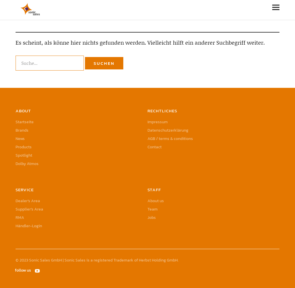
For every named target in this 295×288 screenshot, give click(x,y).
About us (156, 201)
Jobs (152, 218)
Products (24, 147)
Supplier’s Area (29, 209)
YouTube (37, 270)
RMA (20, 218)
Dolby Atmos (27, 164)
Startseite (25, 122)
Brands (22, 130)
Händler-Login (29, 226)
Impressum (158, 122)
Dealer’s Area (28, 201)
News (20, 139)
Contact (155, 147)
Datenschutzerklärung (168, 130)
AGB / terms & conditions (170, 139)
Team (153, 209)
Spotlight (24, 155)
